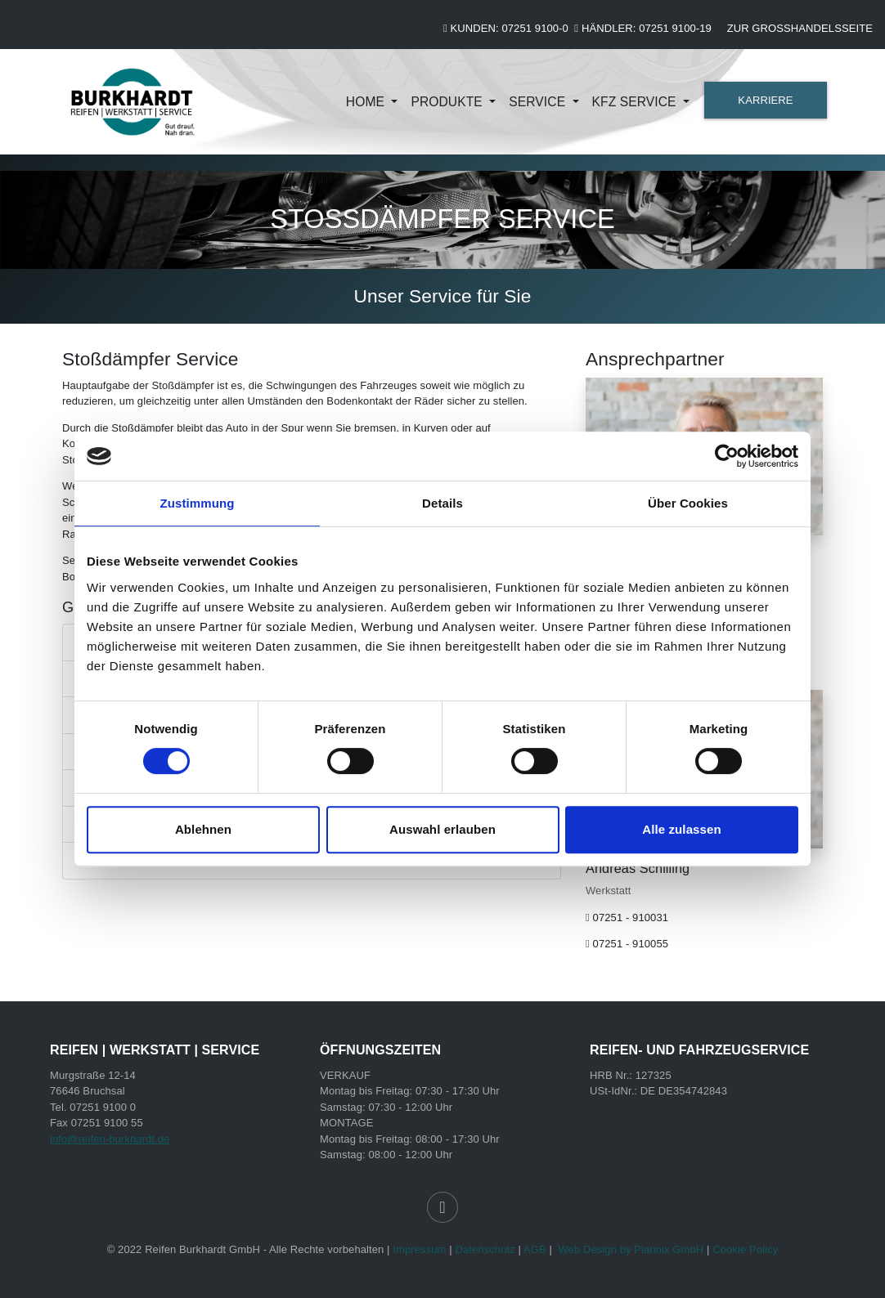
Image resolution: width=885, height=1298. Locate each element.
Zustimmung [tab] (197, 503)
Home (367, 102)
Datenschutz (484, 1249)
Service (538, 102)
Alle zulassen (681, 829)
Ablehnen (203, 829)
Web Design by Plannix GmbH (630, 1249)
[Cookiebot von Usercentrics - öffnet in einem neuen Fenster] (726, 456)
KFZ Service (636, 102)
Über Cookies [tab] (688, 503)
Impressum (419, 1249)
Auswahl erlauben (442, 829)
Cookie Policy (745, 1249)
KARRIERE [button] (765, 100)
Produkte (448, 102)
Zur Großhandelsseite (800, 28)
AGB (534, 1249)
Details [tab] (442, 503)
